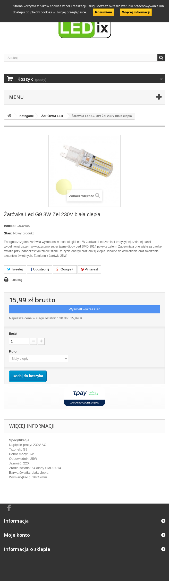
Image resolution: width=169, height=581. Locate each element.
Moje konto (17, 535)
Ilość (13, 334)
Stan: (8, 233)
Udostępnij (39, 269)
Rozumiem (103, 12)
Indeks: (10, 226)
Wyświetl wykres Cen (84, 309)
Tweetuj (15, 269)
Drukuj (17, 280)
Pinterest (89, 269)
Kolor (14, 351)
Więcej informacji (136, 12)
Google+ (64, 269)
